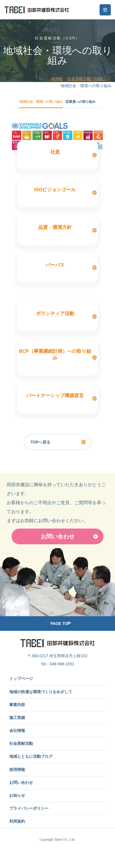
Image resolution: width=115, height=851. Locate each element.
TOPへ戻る (41, 442)
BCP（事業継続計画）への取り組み (55, 355)
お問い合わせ (58, 536)
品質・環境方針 (55, 227)
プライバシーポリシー (29, 808)
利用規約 (17, 821)
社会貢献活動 (21, 743)
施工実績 (17, 717)
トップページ (21, 678)
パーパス (55, 265)
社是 (55, 152)
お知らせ (17, 795)
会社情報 (17, 730)
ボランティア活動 (55, 313)
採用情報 (17, 769)
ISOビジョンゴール (55, 189)
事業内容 (17, 704)
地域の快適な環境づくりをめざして (40, 692)
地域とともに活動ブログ (31, 756)
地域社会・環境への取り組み (41, 102)
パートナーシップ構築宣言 (55, 395)
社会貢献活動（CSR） (87, 78)
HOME (57, 78)
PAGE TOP (60, 623)
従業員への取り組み (81, 102)
